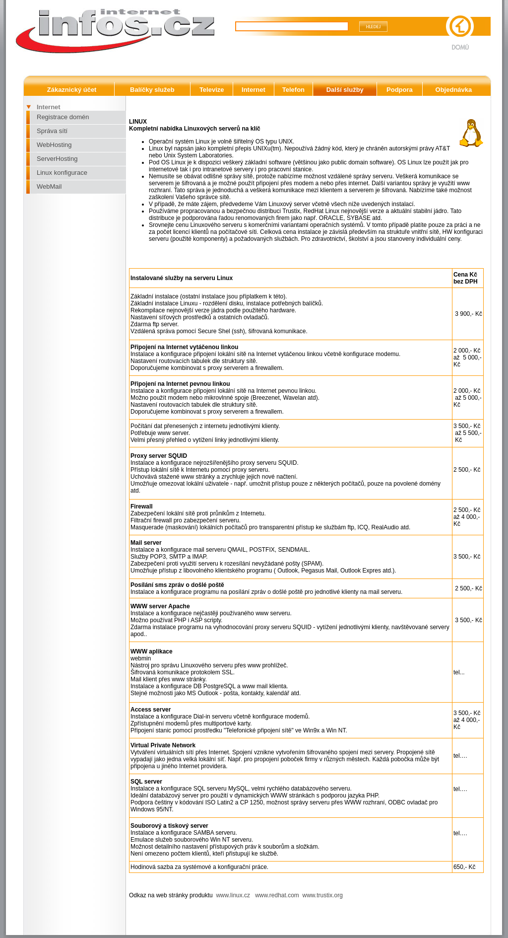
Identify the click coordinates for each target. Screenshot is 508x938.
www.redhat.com (277, 895)
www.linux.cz (234, 895)
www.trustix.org (323, 895)
